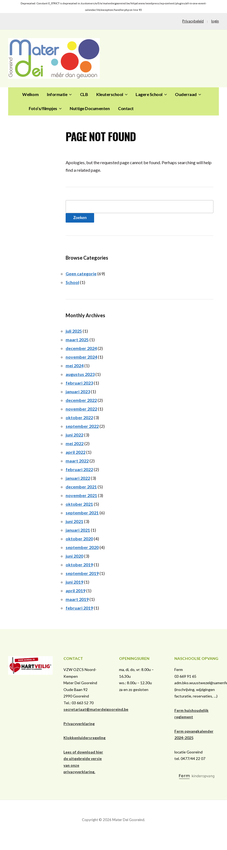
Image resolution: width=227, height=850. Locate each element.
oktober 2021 (79, 504)
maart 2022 (77, 460)
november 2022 (81, 408)
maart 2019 (77, 599)
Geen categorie (81, 273)
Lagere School (149, 94)
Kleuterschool (109, 94)
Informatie (57, 94)
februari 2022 (79, 469)
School (72, 282)
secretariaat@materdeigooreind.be (95, 709)
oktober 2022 (79, 417)
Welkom (30, 94)
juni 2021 (74, 521)
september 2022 (82, 426)
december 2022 (81, 400)
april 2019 (75, 590)
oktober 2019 (79, 564)
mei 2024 (75, 365)
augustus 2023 (80, 374)
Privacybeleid (193, 21)
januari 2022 (78, 478)
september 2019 (82, 573)
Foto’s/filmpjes (43, 108)
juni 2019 (74, 581)
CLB (84, 94)
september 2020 (82, 547)
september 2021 (82, 512)
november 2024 (81, 356)
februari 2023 (79, 382)
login (215, 21)
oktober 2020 (79, 538)
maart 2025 (77, 339)
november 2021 (81, 495)
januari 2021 (78, 530)
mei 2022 (75, 443)
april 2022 (75, 452)
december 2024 (81, 348)
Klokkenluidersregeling (84, 737)
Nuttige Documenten (90, 108)
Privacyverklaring (79, 723)
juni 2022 (74, 434)
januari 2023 (78, 391)
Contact (126, 108)
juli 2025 (74, 330)
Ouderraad (186, 94)
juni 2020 (74, 555)
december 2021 (81, 486)
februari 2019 (79, 607)
